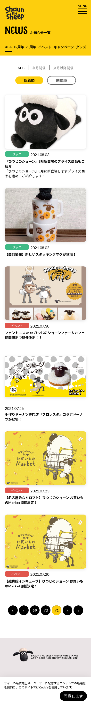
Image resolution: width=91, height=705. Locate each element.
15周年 (19, 47)
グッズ (81, 47)
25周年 (31, 47)
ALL (8, 47)
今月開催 (39, 68)
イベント (45, 47)
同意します (73, 696)
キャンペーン (64, 47)
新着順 (29, 80)
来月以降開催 (63, 68)
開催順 (61, 80)
